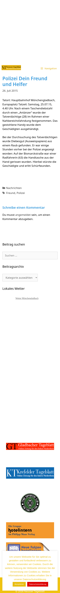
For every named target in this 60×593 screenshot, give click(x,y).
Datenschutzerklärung (37, 584)
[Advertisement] (30, 32)
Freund (10, 193)
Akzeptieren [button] (19, 584)
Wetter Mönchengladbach (27, 298)
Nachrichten (14, 188)
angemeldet (23, 215)
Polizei (21, 193)
